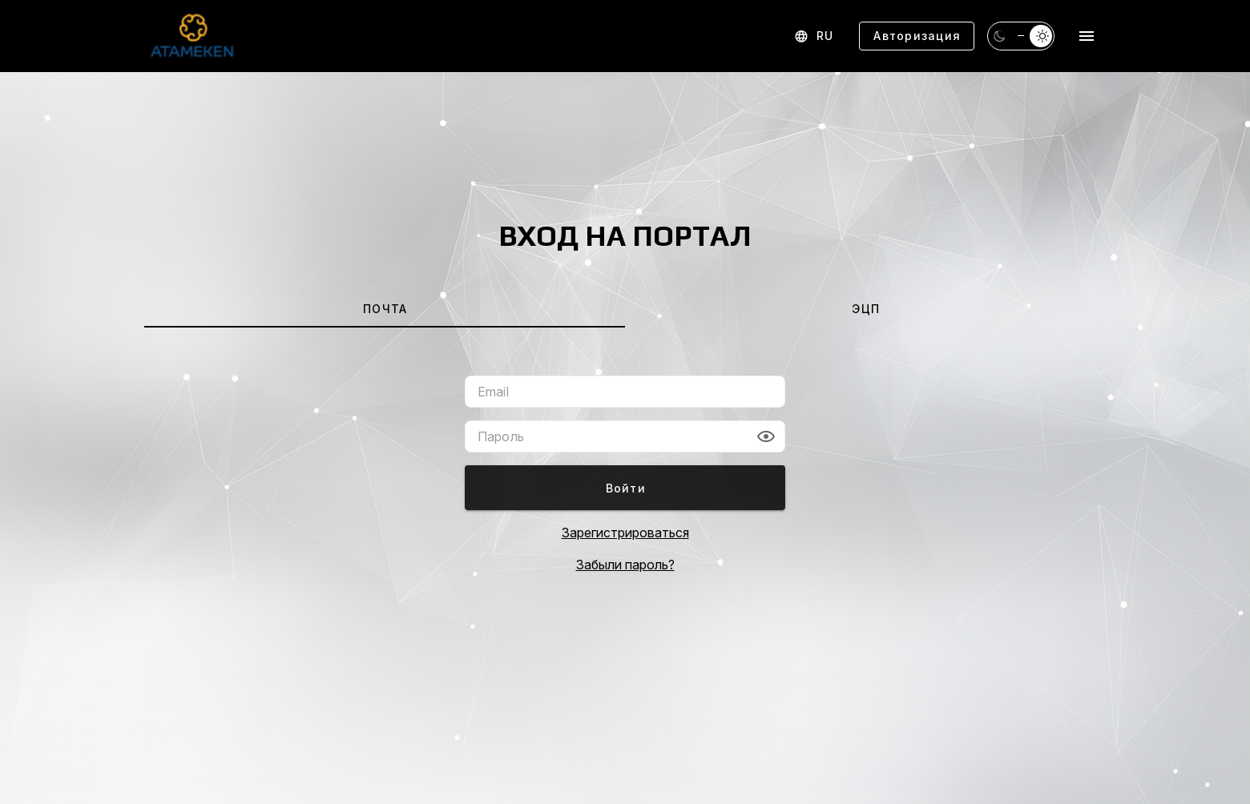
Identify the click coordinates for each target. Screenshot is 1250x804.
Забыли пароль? (625, 565)
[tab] (384, 308)
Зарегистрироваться (625, 533)
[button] (766, 436)
